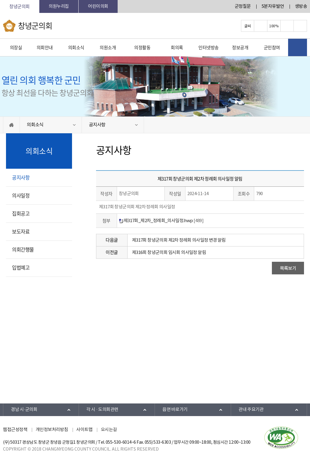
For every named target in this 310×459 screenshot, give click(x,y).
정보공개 (240, 47)
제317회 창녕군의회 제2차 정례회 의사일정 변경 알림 (179, 240)
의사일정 (20, 195)
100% (273, 26)
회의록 (177, 47)
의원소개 (108, 47)
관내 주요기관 (251, 409)
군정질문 (243, 6)
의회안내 (45, 47)
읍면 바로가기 (175, 409)
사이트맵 (84, 429)
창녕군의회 (19, 6)
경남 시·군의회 (24, 409)
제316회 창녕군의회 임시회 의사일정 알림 (169, 252)
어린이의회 (98, 6)
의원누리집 (59, 6)
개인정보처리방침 (52, 429)
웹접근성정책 (15, 429)
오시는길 (109, 429)
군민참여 (272, 47)
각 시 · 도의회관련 (102, 409)
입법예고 (20, 267)
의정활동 (142, 47)
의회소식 (76, 47)
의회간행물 (23, 249)
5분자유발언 (273, 6)
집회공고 (20, 213)
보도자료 (20, 231)
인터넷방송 (208, 47)
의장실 (16, 47)
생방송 (301, 6)
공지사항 (97, 125)
